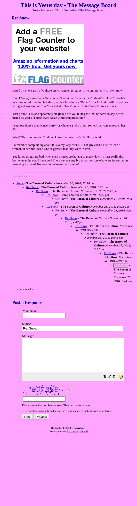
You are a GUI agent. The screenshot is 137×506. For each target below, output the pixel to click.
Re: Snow (116, 90)
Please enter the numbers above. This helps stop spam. (79, 374)
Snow (20, 183)
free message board (77, 437)
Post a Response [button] (42, 10)
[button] (117, 384)
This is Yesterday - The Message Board (80, 10)
